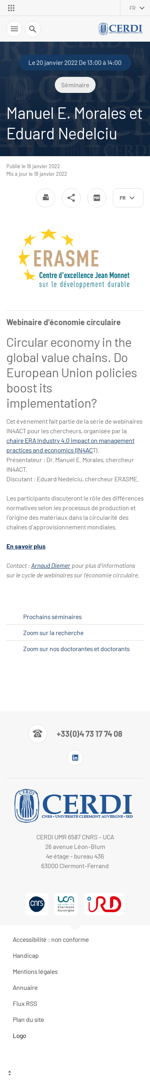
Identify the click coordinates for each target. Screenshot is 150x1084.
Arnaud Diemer (50, 565)
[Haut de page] (75, 1074)
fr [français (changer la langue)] (133, 8)
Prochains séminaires (52, 616)
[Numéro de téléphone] (75, 733)
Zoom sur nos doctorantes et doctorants (76, 648)
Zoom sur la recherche (53, 632)
